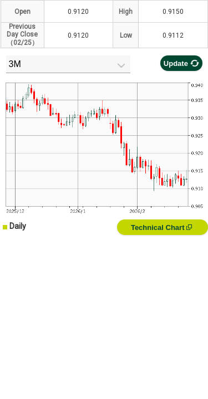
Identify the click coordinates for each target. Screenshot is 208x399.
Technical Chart (161, 227)
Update (181, 63)
